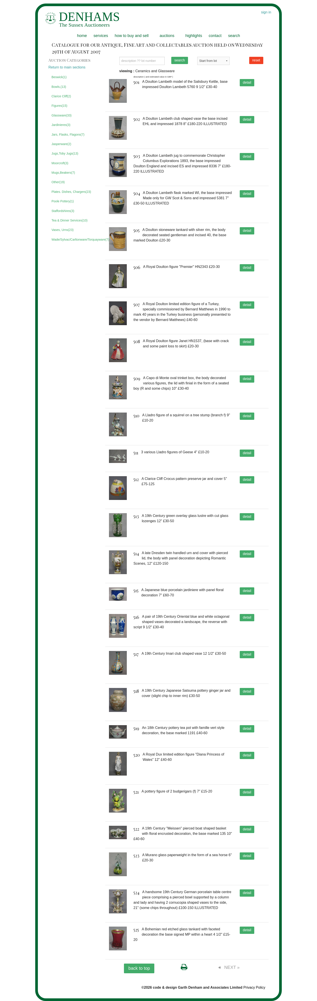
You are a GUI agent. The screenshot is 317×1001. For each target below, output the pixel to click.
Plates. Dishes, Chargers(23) (71, 192)
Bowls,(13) (59, 86)
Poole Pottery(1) (63, 201)
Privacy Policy (254, 987)
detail (247, 82)
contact (215, 35)
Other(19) (58, 182)
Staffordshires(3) (63, 211)
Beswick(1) (59, 77)
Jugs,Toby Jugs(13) (65, 153)
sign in (266, 12)
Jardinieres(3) (61, 125)
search (234, 35)
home (82, 35)
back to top (139, 968)
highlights (193, 35)
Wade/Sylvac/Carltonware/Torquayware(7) (75, 239)
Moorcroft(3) (60, 163)
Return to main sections (66, 67)
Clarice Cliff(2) (61, 96)
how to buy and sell (132, 35)
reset (256, 60)
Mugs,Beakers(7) (63, 172)
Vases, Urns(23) (63, 230)
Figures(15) (59, 105)
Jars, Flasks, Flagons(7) (68, 134)
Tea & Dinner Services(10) (69, 220)
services (101, 35)
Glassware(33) (62, 115)
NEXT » (232, 967)
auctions (167, 35)
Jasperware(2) (61, 144)
